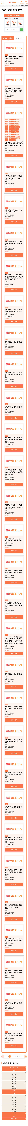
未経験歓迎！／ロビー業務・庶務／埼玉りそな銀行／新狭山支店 (13, 374)
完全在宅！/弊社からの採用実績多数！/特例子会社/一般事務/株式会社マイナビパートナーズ (14, 143)
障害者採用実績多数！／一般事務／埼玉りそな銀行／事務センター (13, 243)
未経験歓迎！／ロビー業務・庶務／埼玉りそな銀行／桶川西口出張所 (13, 774)
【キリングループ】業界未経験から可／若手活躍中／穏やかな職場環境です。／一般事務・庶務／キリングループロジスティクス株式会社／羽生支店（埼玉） (14, 640)
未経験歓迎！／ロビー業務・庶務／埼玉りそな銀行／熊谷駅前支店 (13, 741)
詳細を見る (14, 68)
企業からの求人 (7, 38)
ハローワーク (20, 38)
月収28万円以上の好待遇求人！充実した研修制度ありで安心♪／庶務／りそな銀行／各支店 (14, 90)
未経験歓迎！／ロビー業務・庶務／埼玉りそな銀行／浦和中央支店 (13, 675)
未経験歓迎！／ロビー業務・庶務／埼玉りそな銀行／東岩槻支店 (13, 708)
